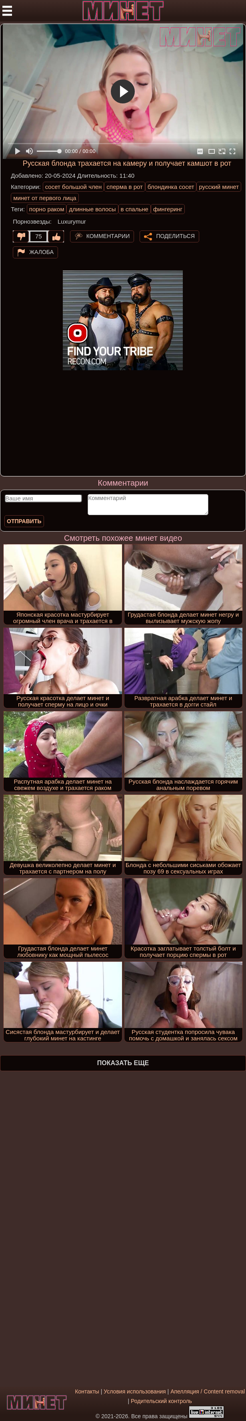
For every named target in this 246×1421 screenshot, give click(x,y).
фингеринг (167, 209)
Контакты (87, 1391)
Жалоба (41, 252)
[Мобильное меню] (7, 10)
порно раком (46, 209)
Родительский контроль (161, 1401)
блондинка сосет (171, 186)
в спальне (134, 209)
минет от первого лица (44, 197)
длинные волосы (92, 209)
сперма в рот (124, 186)
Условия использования (135, 1391)
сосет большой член (73, 186)
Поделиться (175, 236)
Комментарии (108, 236)
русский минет (219, 186)
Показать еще (123, 1063)
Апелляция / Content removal (207, 1391)
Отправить (24, 521)
